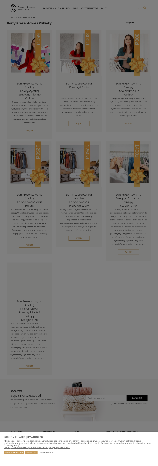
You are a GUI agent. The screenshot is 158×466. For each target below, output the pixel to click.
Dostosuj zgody (31, 452)
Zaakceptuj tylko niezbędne (14, 452)
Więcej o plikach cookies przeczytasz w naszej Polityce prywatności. (37, 447)
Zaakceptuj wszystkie (46, 452)
